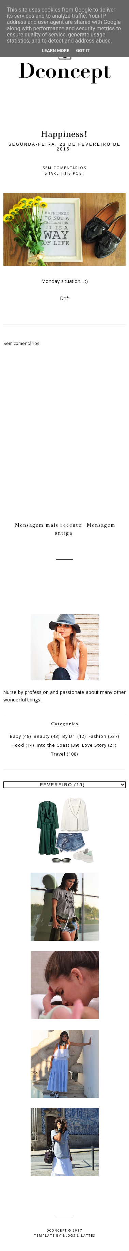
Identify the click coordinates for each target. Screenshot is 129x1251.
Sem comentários (64, 167)
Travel (58, 754)
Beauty (42, 736)
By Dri (69, 736)
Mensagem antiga (85, 529)
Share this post (64, 173)
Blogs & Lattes (79, 1235)
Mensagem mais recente (48, 525)
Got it (83, 50)
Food (18, 745)
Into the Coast (53, 745)
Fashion (97, 736)
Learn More (55, 50)
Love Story (94, 745)
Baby (15, 736)
